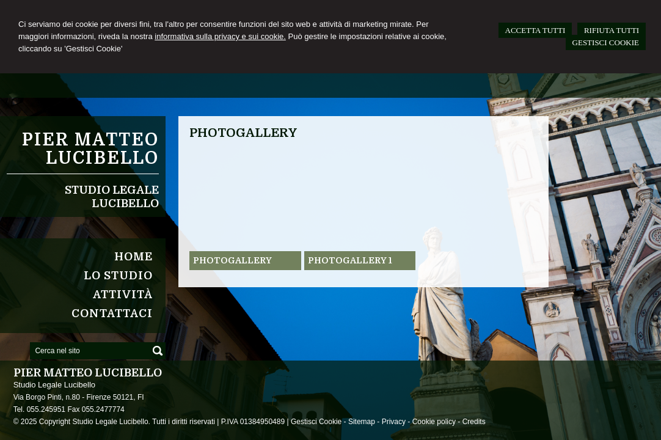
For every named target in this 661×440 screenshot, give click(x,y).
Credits (474, 421)
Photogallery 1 (350, 260)
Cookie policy (434, 421)
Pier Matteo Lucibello (90, 149)
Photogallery (232, 260)
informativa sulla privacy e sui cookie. (220, 36)
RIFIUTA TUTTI (611, 30)
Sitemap (361, 421)
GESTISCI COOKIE (605, 42)
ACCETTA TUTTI (535, 30)
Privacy (394, 421)
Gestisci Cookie (316, 421)
